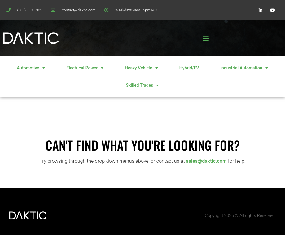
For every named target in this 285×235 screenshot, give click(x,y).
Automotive (31, 68)
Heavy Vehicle (141, 68)
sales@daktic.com (206, 161)
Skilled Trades (142, 85)
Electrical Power (84, 68)
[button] (205, 38)
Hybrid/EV (189, 67)
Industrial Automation (244, 68)
